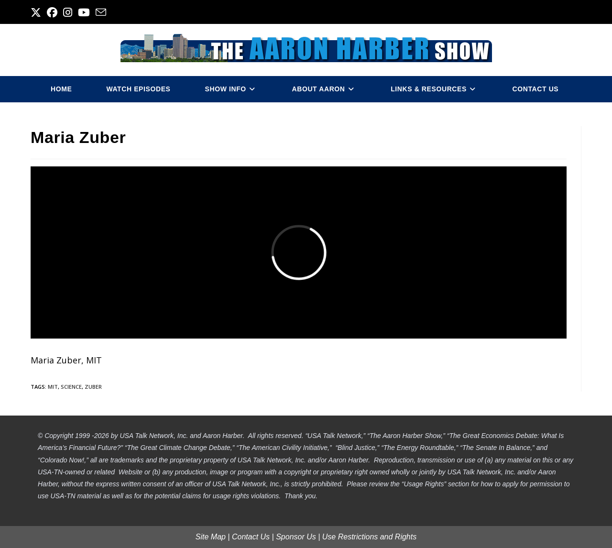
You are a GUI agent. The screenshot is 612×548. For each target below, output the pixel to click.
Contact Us (251, 537)
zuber (93, 386)
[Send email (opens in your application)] (101, 12)
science (71, 386)
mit (53, 386)
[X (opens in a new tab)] (37, 12)
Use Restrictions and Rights (369, 537)
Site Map (211, 537)
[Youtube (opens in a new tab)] (84, 12)
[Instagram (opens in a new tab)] (67, 12)
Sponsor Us (296, 537)
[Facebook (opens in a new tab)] (52, 12)
